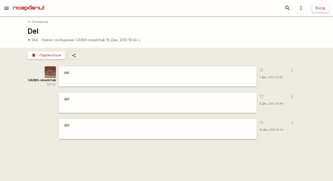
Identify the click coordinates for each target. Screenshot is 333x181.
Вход (320, 8)
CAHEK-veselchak (90, 40)
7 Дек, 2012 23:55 (271, 77)
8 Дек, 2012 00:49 (271, 103)
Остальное (38, 22)
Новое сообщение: (58, 40)
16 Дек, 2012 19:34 (123, 40)
